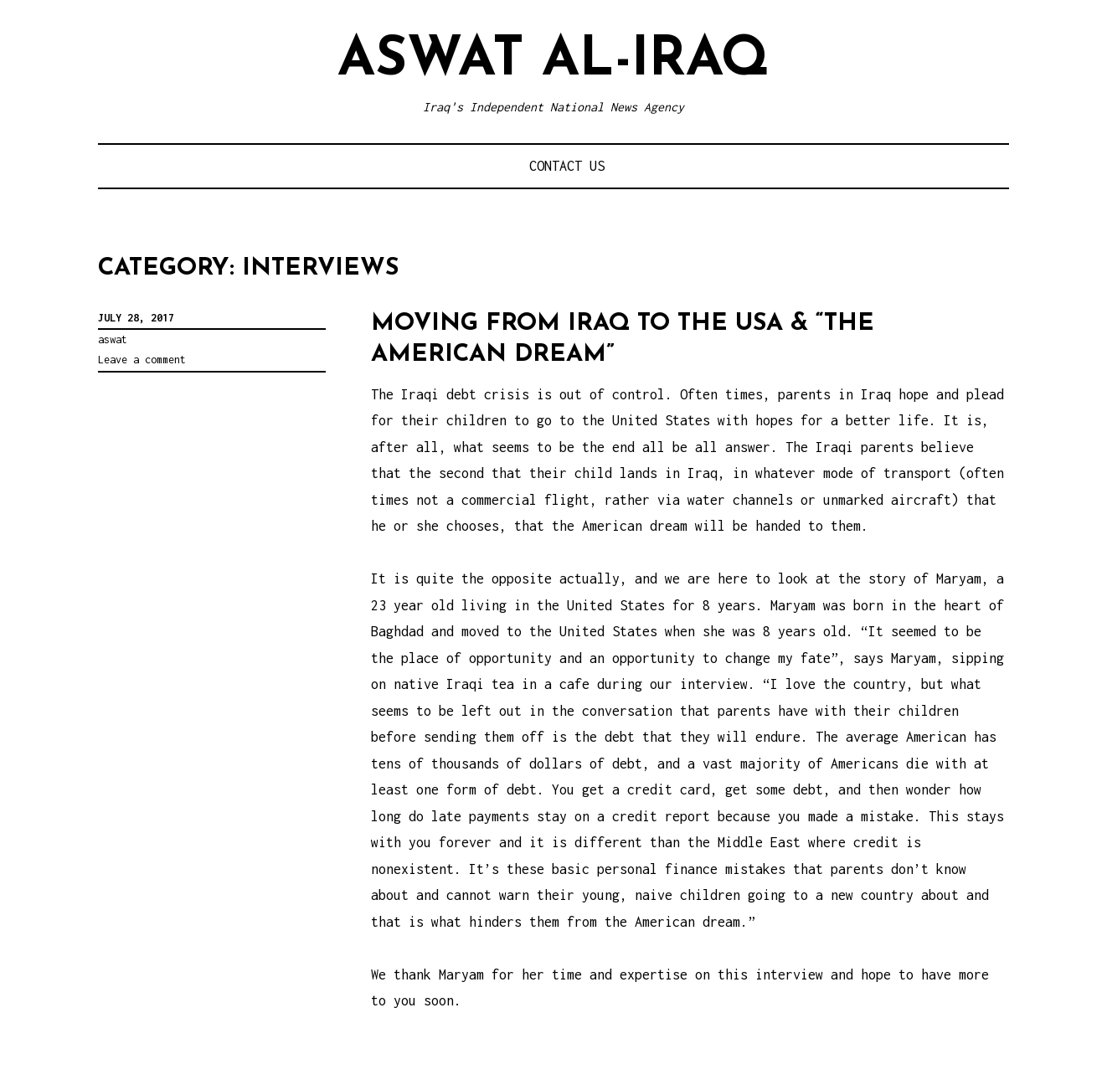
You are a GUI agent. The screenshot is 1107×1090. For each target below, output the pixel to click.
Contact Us (567, 165)
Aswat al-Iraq (553, 60)
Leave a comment (142, 359)
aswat (112, 339)
